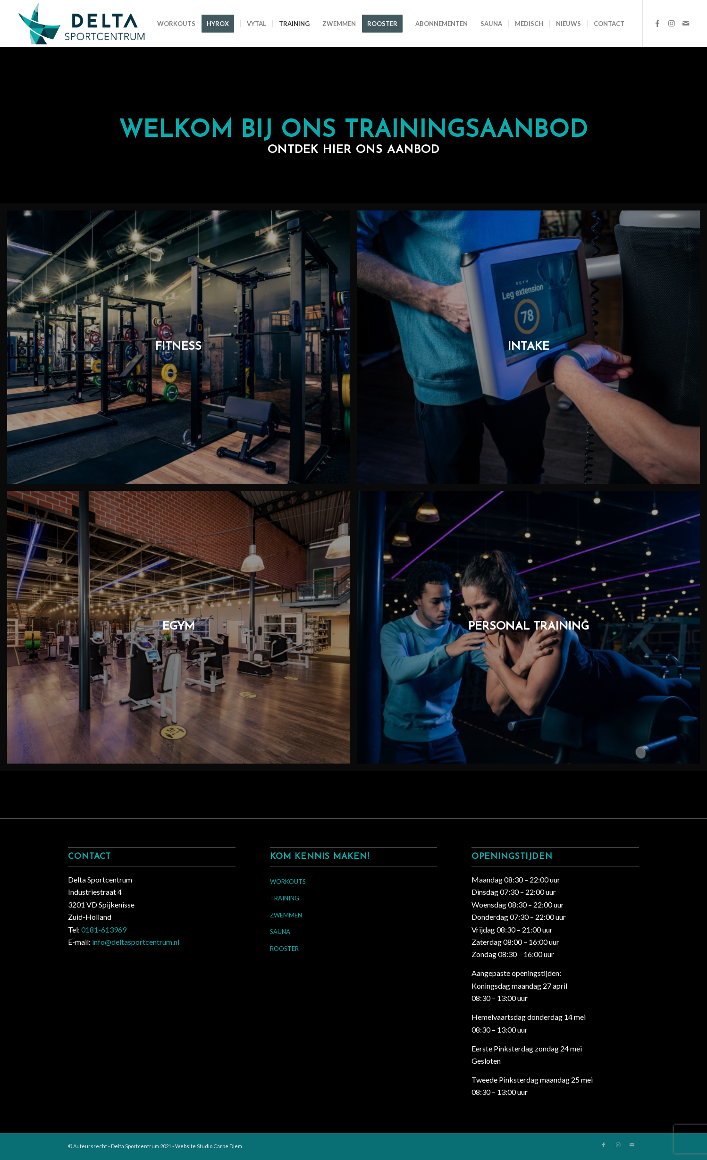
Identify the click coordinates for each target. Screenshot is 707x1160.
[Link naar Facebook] (657, 23)
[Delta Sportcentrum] (91, 23)
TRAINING (284, 898)
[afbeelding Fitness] (182, 350)
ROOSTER (284, 948)
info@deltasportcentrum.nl (135, 941)
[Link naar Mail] (686, 23)
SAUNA (280, 931)
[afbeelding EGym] (182, 631)
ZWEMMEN (286, 915)
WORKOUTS (288, 881)
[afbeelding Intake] (532, 350)
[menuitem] (176, 23)
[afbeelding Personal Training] (532, 631)
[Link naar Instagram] (672, 23)
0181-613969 (103, 929)
